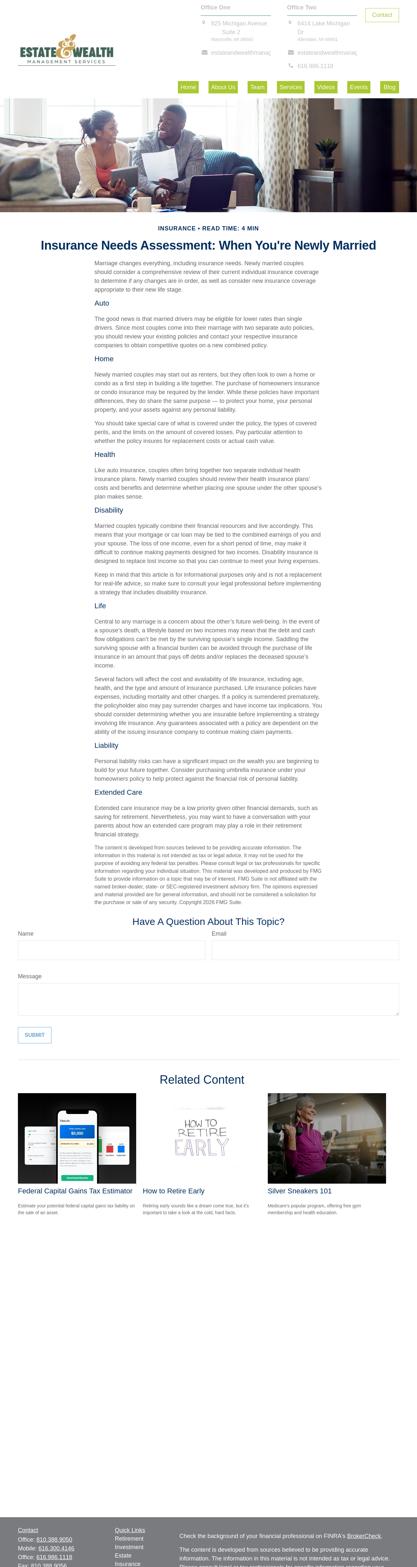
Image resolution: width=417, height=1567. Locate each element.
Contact (382, 15)
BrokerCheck (364, 1536)
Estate (123, 1555)
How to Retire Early (174, 1191)
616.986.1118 (54, 1557)
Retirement (129, 1538)
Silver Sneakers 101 (300, 1191)
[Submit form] (34, 1035)
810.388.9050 (54, 1539)
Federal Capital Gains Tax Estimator (75, 1191)
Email (219, 933)
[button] (188, 87)
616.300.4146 (56, 1548)
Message (30, 976)
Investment (129, 1547)
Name (26, 933)
